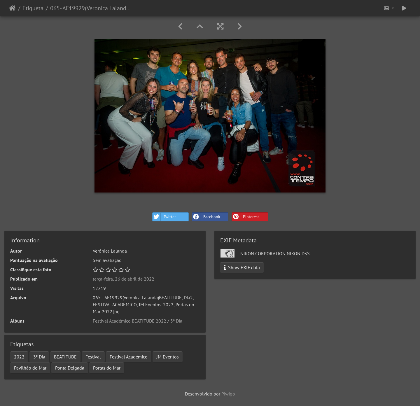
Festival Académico (129, 357)
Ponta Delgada (69, 368)
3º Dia (176, 321)
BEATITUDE (65, 357)
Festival (93, 357)
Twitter (164, 217)
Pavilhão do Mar (30, 368)
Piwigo (228, 394)
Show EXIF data (242, 267)
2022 (19, 357)
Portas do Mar (106, 368)
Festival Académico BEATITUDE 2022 (129, 321)
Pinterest (245, 217)
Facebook (206, 217)
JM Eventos (167, 357)
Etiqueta (32, 8)
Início (12, 8)
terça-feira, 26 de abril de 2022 (123, 279)
